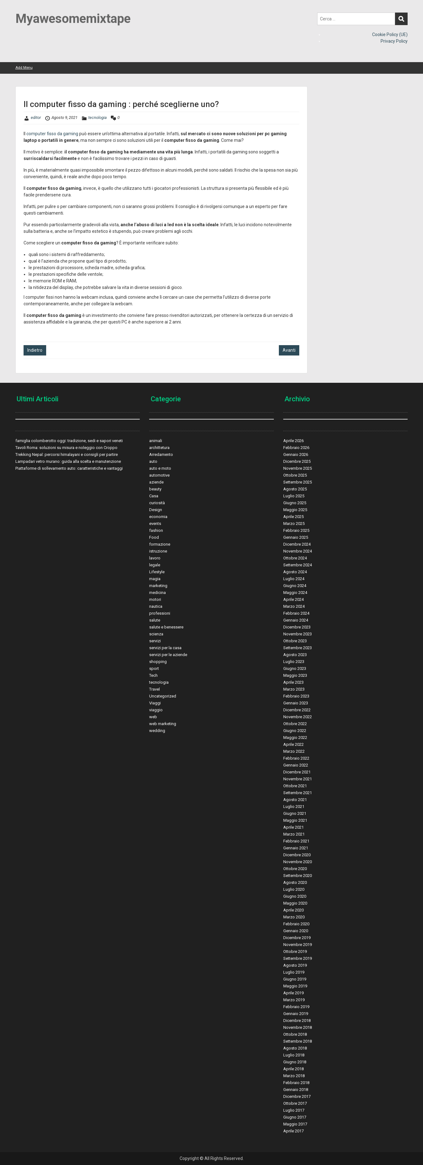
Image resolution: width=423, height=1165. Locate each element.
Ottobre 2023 (295, 641)
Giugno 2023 (294, 668)
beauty (155, 489)
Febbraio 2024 (296, 613)
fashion (156, 530)
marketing (158, 585)
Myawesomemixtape (73, 18)
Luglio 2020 (293, 889)
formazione (159, 544)
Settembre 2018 (297, 1041)
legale (154, 565)
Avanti (289, 350)
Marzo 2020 (294, 917)
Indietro (34, 350)
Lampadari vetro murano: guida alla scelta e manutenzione (68, 461)
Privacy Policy (394, 41)
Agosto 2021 (295, 799)
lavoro (154, 558)
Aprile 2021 (293, 827)
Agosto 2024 (295, 571)
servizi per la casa (165, 647)
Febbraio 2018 (296, 1082)
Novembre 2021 (297, 779)
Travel (154, 689)
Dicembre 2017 (297, 1096)
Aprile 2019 (293, 993)
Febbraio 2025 (296, 530)
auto (153, 461)
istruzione (158, 551)
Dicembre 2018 (297, 1020)
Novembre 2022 (297, 716)
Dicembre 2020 (297, 854)
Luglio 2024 (293, 578)
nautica (155, 606)
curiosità (157, 502)
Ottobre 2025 (295, 475)
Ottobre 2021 (295, 785)
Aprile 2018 (293, 1068)
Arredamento (161, 454)
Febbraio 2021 (296, 841)
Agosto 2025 (295, 489)
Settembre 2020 (297, 875)
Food (154, 537)
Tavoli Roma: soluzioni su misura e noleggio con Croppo (66, 447)
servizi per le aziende (168, 654)
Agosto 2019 (295, 965)
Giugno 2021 (294, 813)
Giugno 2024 (294, 585)
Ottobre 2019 (295, 951)
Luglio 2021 (293, 806)
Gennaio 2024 (295, 620)
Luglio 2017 (293, 1110)
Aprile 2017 (293, 1131)
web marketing (162, 723)
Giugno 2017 (294, 1117)
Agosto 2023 (295, 654)
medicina (157, 592)
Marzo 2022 (294, 751)
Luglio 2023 (293, 661)
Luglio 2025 (293, 496)
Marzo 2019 (294, 999)
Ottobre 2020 (295, 868)
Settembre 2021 (297, 792)
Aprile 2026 (293, 440)
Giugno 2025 (294, 502)
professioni (159, 613)
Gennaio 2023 (295, 703)
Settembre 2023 (297, 647)
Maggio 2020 (295, 903)
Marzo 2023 (294, 689)
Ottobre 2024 (295, 558)
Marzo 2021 (294, 834)
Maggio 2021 (295, 820)
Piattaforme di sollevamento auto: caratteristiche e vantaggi (69, 468)
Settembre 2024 (297, 565)
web (153, 716)
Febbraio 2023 (296, 696)
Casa (153, 496)
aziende (156, 482)
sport (154, 668)
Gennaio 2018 (295, 1089)
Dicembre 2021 (297, 772)
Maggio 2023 (295, 675)
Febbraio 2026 (296, 447)
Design (155, 509)
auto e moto (160, 468)
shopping (158, 661)
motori (155, 599)
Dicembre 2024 (297, 544)
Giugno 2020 (294, 896)
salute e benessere (166, 627)
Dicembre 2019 (297, 937)
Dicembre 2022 (297, 710)
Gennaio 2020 (295, 930)
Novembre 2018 (297, 1027)
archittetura (159, 447)
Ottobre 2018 (295, 1034)
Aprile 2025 (293, 516)
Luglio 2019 (293, 972)
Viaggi (155, 703)
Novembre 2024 (297, 551)
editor (36, 117)
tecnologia (97, 117)
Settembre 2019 (297, 958)
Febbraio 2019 (296, 1006)
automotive (159, 475)
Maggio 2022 (295, 737)
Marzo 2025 (294, 523)
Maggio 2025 (295, 509)
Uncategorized (162, 696)
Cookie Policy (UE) (390, 34)
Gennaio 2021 (295, 848)
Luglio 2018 (293, 1055)
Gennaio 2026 (295, 454)
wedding (157, 730)
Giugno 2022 (294, 730)
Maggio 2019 (295, 986)
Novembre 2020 (297, 861)
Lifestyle (157, 571)
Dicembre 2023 (297, 627)
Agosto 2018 (295, 1048)
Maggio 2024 (295, 592)
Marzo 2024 (294, 606)
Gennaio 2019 (295, 1013)
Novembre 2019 (297, 944)
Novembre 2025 (297, 468)
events (155, 523)
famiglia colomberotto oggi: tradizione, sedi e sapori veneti (69, 440)
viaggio (156, 710)
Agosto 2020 (295, 882)
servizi (155, 641)
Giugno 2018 (294, 1062)
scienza (156, 634)
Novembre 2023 (297, 634)
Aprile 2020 (293, 910)
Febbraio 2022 (296, 758)
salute (154, 620)
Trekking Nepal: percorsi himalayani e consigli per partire (66, 454)
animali (155, 440)
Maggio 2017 (295, 1124)
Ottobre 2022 (295, 723)
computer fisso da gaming (52, 133)
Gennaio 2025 (295, 537)
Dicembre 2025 (297, 461)
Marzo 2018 (294, 1075)
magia (154, 578)
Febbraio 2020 (296, 924)
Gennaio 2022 (295, 765)
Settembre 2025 (297, 482)
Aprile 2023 (293, 682)
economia (158, 516)
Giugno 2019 (294, 979)
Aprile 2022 (293, 744)
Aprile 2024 (293, 599)
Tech (153, 675)
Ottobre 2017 (295, 1103)
